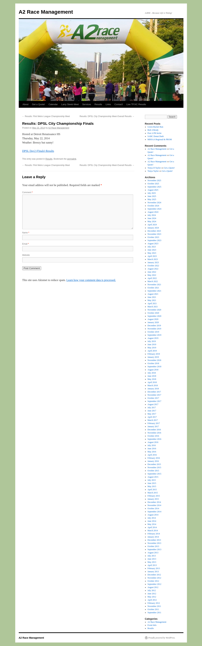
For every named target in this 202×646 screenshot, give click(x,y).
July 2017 (152, 407)
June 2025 (152, 196)
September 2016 (154, 439)
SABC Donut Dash (156, 136)
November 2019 (154, 328)
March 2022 (153, 281)
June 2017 (152, 410)
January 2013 (153, 571)
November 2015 (154, 467)
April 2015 (152, 489)
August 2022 (153, 269)
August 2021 (153, 294)
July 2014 (152, 518)
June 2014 (152, 521)
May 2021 (152, 300)
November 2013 (154, 543)
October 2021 (153, 287)
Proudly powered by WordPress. (161, 638)
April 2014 (152, 527)
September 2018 (154, 366)
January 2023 (153, 262)
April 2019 (152, 351)
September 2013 (154, 549)
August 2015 (153, 477)
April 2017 (152, 417)
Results (98, 104)
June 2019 (152, 344)
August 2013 (153, 552)
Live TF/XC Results (136, 104)
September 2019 (154, 335)
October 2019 (153, 332)
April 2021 (152, 303)
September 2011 (154, 612)
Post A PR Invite (155, 133)
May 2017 (152, 414)
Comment (27, 192)
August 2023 (153, 243)
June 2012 (152, 593)
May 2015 (152, 486)
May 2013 (152, 562)
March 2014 (153, 530)
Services (86, 104)
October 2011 (153, 609)
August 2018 (153, 369)
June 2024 (152, 218)
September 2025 (154, 187)
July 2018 (152, 373)
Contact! (118, 104)
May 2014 (152, 524)
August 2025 (153, 190)
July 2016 (152, 445)
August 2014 (153, 515)
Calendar (53, 104)
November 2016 (154, 433)
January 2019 (153, 357)
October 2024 (153, 205)
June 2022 (152, 272)
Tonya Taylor (153, 171)
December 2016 (154, 429)
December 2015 (154, 464)
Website (26, 255)
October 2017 (153, 398)
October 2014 (153, 508)
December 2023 (154, 231)
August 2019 (153, 338)
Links (108, 104)
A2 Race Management (46, 12)
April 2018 (152, 382)
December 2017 (154, 392)
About (26, 104)
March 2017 (153, 420)
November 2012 (154, 578)
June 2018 (152, 376)
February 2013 (154, 568)
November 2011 (154, 606)
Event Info (152, 625)
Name (25, 232)
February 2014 (154, 533)
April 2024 (152, 224)
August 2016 (153, 442)
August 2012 (153, 587)
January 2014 (153, 537)
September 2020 (154, 316)
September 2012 (154, 584)
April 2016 (152, 455)
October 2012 (153, 581)
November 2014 (154, 505)
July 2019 (152, 341)
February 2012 (154, 603)
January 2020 (153, 322)
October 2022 (153, 265)
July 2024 (152, 215)
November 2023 (154, 234)
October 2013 (153, 546)
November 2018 (154, 360)
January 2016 (153, 461)
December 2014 (154, 502)
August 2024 (153, 212)
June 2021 (152, 297)
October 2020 (153, 313)
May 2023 (152, 253)
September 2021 (154, 291)
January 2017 (153, 426)
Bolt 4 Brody (153, 130)
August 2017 (153, 404)
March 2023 (153, 259)
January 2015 (153, 499)
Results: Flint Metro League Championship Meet (46, 116)
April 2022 (152, 278)
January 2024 (153, 228)
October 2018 (153, 363)
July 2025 (152, 193)
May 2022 (152, 275)
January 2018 (153, 388)
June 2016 (152, 448)
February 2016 (154, 458)
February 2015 (154, 496)
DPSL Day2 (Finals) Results (38, 150)
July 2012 (152, 590)
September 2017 (154, 401)
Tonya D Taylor (154, 168)
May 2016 (152, 451)
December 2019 (154, 325)
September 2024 (154, 209)
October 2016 (153, 436)
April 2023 (152, 256)
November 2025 (154, 180)
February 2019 (154, 354)
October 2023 (153, 237)
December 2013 (154, 540)
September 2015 (154, 474)
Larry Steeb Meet (70, 104)
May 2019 (152, 347)
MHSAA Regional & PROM (160, 139)
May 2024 (152, 221)
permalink (71, 159)
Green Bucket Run (155, 127)
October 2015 (153, 470)
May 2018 (152, 379)
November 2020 (154, 310)
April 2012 (152, 600)
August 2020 (153, 319)
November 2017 (154, 395)
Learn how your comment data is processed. (91, 280)
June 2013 (152, 559)
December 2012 (154, 574)
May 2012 (152, 597)
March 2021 (153, 306)
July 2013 (152, 556)
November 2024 (154, 202)
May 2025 (152, 199)
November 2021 (154, 284)
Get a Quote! (38, 104)
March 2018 (153, 385)
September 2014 (154, 511)
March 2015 (153, 492)
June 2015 (152, 483)
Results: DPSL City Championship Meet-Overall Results (107, 116)
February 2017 (154, 423)
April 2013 (152, 565)
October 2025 (153, 183)
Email (25, 244)
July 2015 (152, 480)
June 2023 (152, 250)
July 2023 (152, 246)
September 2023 (154, 240)
